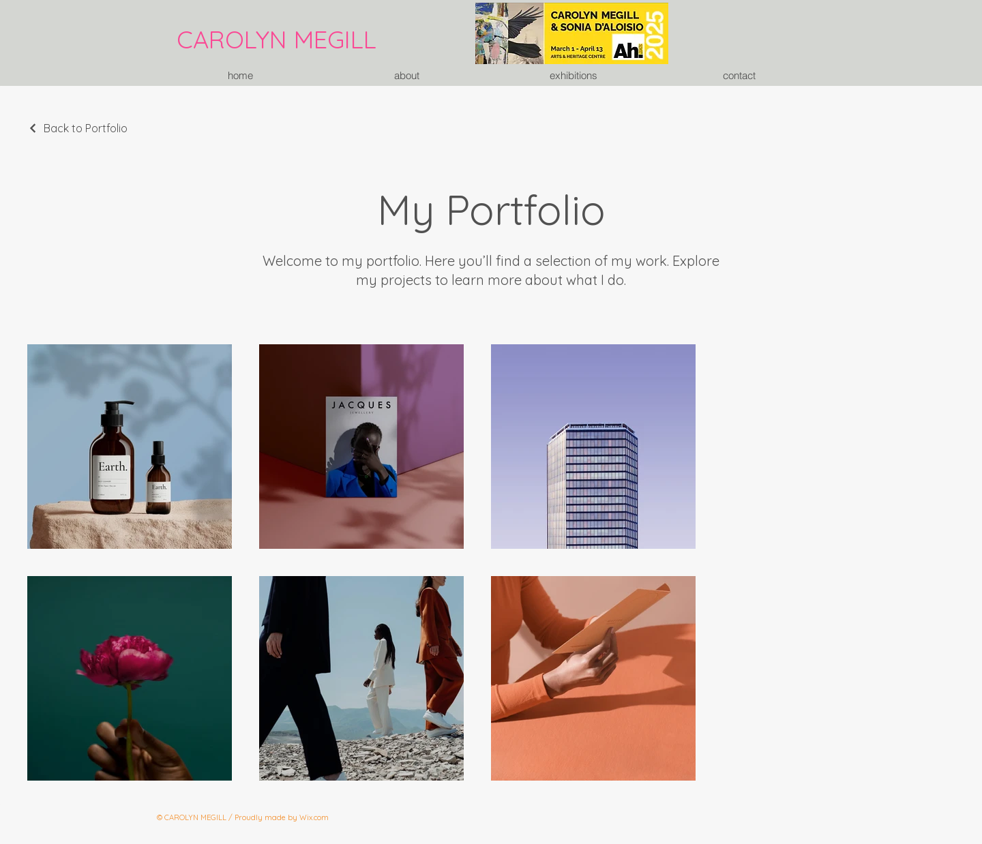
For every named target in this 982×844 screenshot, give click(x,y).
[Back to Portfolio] (77, 128)
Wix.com (314, 817)
